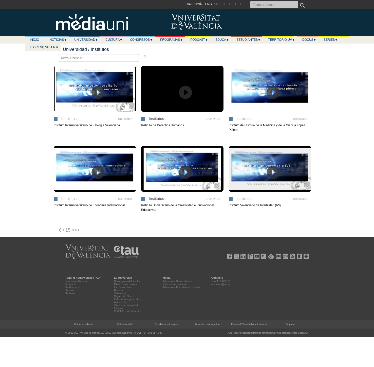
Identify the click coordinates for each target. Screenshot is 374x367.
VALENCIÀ (194, 4)
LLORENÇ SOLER (44, 47)
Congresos (141, 40)
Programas (171, 40)
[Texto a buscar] (274, 4)
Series (331, 40)
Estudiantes (248, 40)
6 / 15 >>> (69, 230)
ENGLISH (212, 4)
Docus (309, 40)
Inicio (34, 40)
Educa (222, 40)
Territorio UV (281, 40)
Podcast (199, 40)
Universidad (86, 40)
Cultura (114, 40)
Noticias (58, 40)
